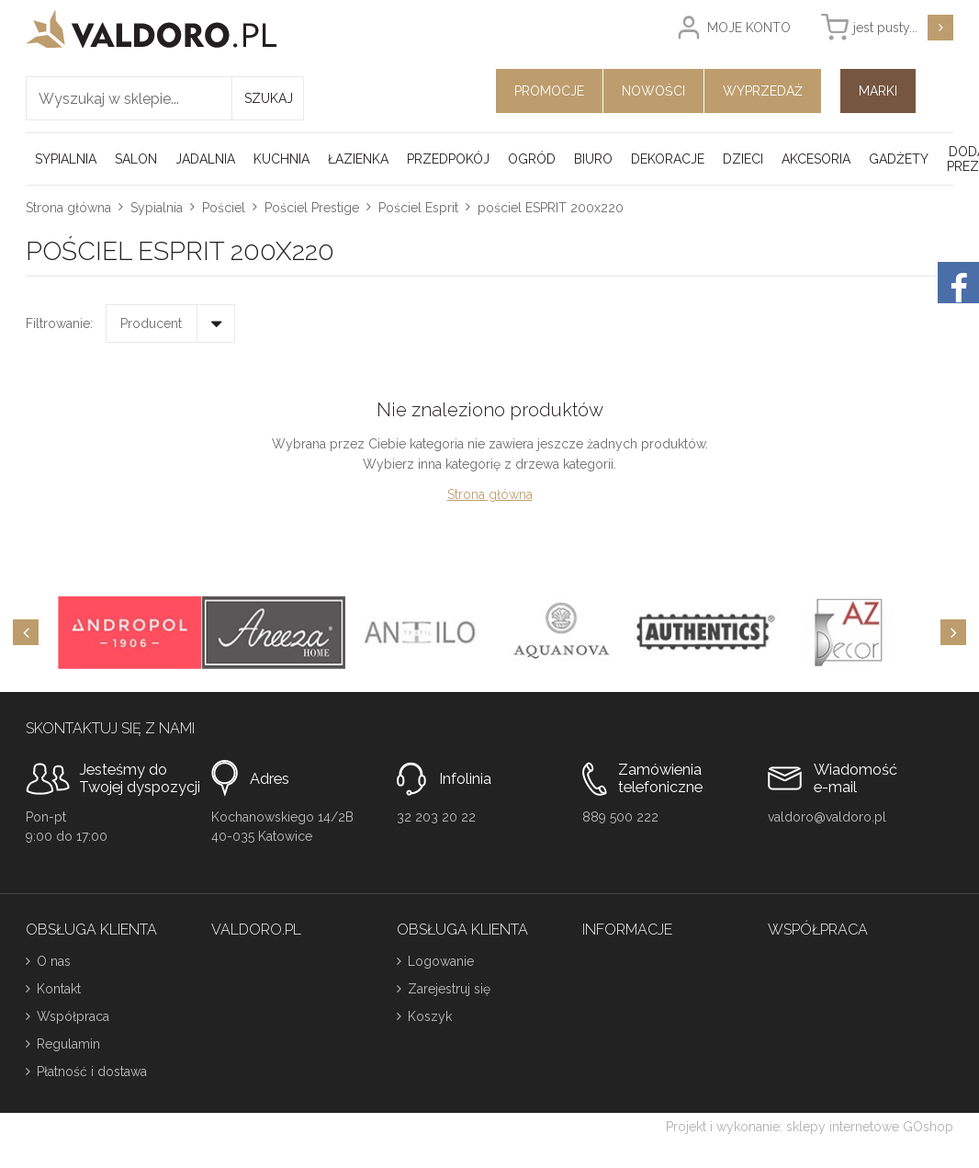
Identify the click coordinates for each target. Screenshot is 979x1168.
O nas (54, 961)
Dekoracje (667, 159)
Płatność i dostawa (92, 1071)
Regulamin (68, 1044)
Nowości (653, 91)
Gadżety (898, 159)
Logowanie (441, 961)
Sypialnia (65, 159)
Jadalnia (205, 159)
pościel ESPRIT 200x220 (551, 207)
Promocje (549, 91)
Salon (136, 159)
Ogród (532, 159)
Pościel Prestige (311, 207)
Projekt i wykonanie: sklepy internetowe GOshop (809, 1126)
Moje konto (749, 27)
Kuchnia (281, 159)
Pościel (223, 207)
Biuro (593, 159)
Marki (878, 91)
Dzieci (743, 159)
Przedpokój (448, 159)
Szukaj (268, 98)
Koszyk (430, 1016)
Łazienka (358, 159)
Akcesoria (816, 159)
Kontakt (59, 988)
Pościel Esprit (418, 207)
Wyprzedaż (763, 91)
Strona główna (68, 207)
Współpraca (73, 1016)
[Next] (953, 632)
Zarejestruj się (449, 988)
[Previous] (26, 632)
